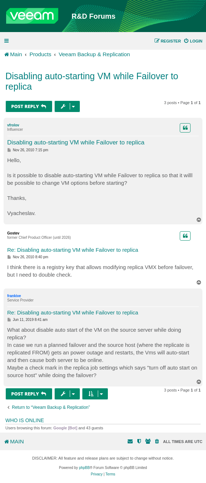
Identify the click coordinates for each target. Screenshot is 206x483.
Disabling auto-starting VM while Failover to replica (91, 81)
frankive (14, 296)
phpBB (84, 468)
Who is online (24, 420)
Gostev (13, 233)
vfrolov (13, 125)
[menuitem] (192, 41)
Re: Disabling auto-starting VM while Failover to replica (72, 250)
